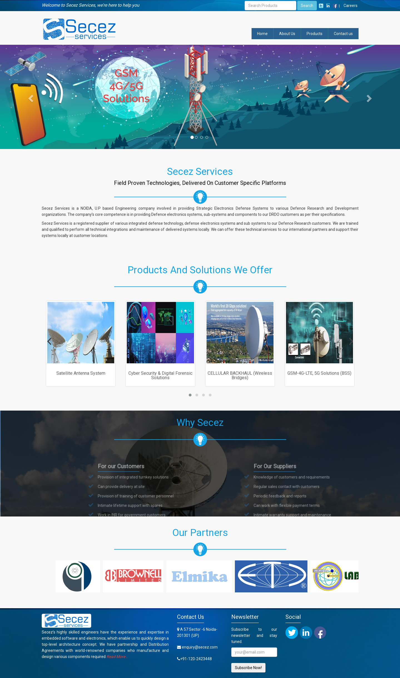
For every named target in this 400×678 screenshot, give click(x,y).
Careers (350, 5)
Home (262, 33)
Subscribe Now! (248, 667)
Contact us (343, 33)
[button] (30, 97)
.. (117, 656)
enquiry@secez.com (200, 647)
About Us (287, 33)
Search (307, 5)
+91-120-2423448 (196, 659)
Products (314, 33)
